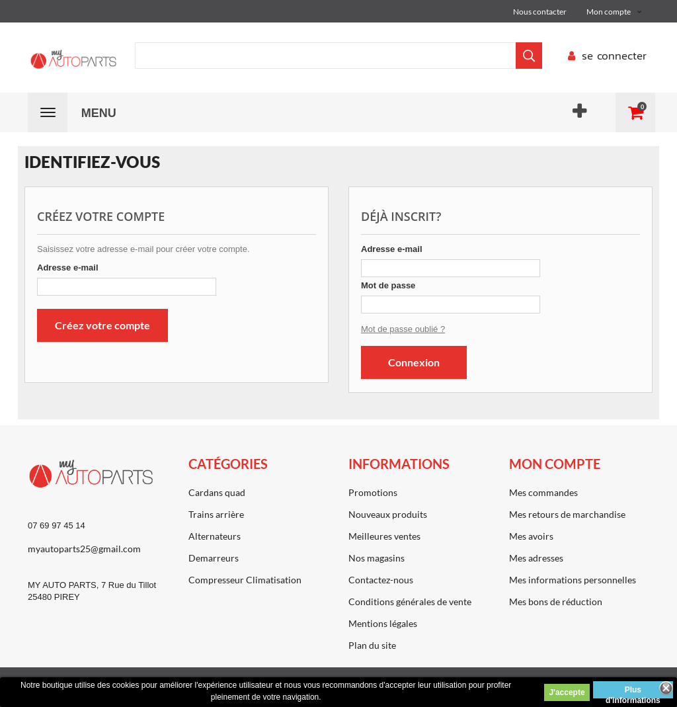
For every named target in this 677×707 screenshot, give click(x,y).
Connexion (414, 362)
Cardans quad (216, 492)
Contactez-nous (380, 579)
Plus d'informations (633, 691)
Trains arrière (216, 514)
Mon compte (554, 464)
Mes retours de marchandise (567, 514)
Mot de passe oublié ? (403, 329)
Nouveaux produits (387, 514)
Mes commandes (543, 492)
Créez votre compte (102, 325)
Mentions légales (382, 623)
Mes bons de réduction (555, 601)
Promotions (372, 492)
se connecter (604, 56)
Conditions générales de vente (409, 601)
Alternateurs (214, 536)
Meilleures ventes (384, 536)
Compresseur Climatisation (244, 579)
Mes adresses (536, 557)
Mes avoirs (531, 536)
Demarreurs (213, 557)
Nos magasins (376, 557)
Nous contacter (540, 12)
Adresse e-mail (68, 267)
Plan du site (372, 645)
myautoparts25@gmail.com (84, 548)
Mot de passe (388, 285)
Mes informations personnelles (572, 579)
